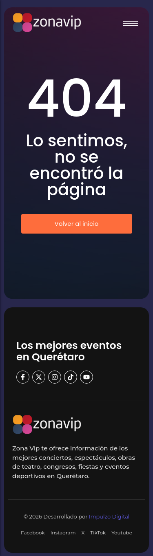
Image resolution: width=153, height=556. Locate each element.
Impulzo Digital (109, 516)
